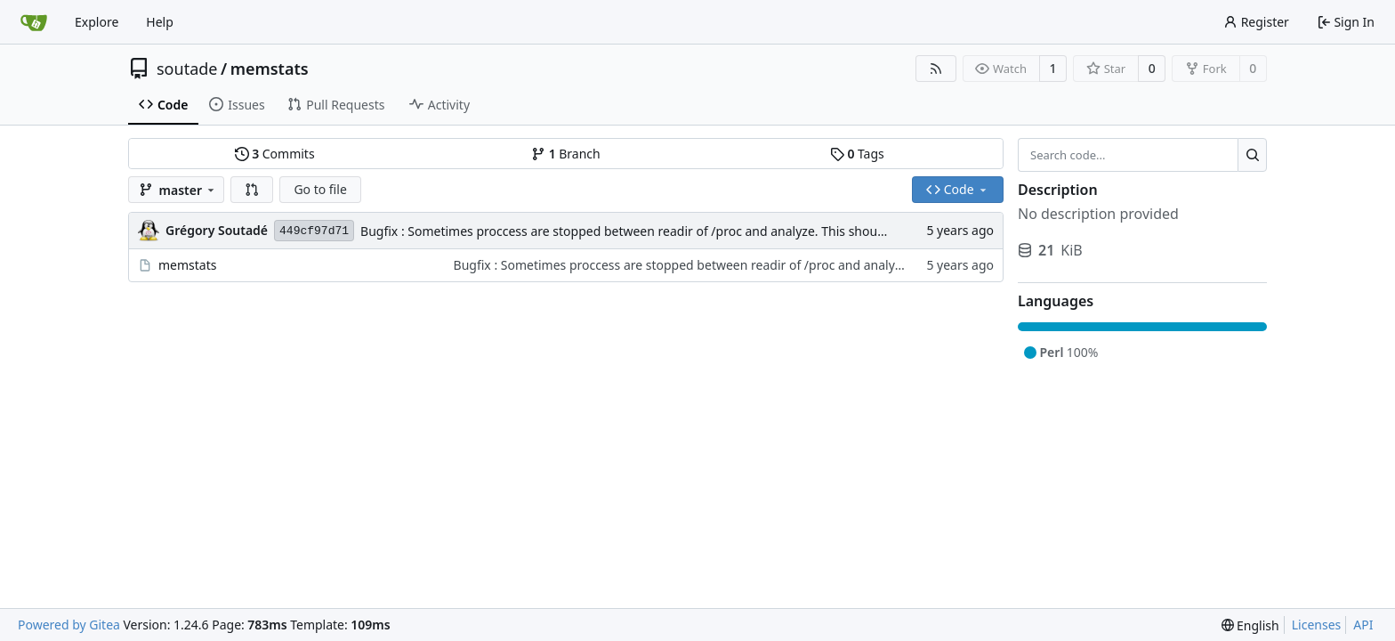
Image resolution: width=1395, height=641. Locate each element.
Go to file (320, 189)
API (1363, 624)
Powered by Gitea (69, 624)
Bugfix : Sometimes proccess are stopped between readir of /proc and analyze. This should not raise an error (677, 231)
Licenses (1317, 624)
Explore (96, 21)
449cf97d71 (314, 231)
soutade (187, 68)
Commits (275, 153)
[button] (251, 189)
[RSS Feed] (935, 68)
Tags (857, 153)
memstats (269, 68)
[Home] (34, 22)
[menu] (1250, 625)
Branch (566, 153)
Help (159, 21)
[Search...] (1252, 155)
